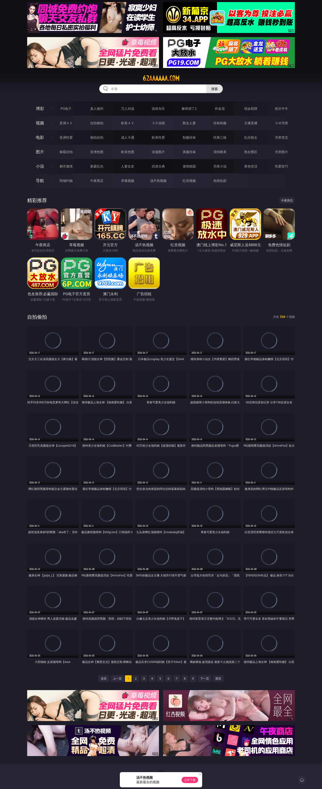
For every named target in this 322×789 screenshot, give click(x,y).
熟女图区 (250, 152)
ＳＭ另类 (281, 123)
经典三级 (219, 137)
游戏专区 (158, 108)
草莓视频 (127, 180)
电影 (40, 137)
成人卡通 (127, 137)
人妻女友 (127, 166)
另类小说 (219, 166)
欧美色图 (127, 152)
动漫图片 (158, 152)
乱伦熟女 (250, 137)
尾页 (218, 678)
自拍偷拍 (96, 123)
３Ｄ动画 (158, 123)
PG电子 (66, 108)
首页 (104, 678)
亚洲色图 (96, 152)
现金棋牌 (250, 108)
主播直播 (250, 123)
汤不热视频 (158, 180)
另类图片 (281, 152)
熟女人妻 (189, 123)
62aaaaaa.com (161, 78)
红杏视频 (189, 180)
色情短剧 (219, 180)
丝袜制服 (219, 123)
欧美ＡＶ (127, 123)
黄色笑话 (250, 166)
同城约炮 (66, 180)
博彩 (40, 108)
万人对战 (127, 108)
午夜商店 (96, 180)
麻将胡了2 (189, 108)
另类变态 (281, 137)
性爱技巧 (281, 166)
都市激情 (66, 166)
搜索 (214, 89)
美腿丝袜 (189, 152)
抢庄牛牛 (281, 108)
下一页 (204, 678)
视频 (40, 123)
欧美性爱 (158, 137)
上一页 (117, 678)
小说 (40, 166)
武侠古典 (158, 166)
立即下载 (190, 780)
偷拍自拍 (96, 137)
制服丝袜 (189, 137)
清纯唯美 (219, 152)
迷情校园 (189, 166)
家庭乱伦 (96, 166)
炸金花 (220, 108)
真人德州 (96, 108)
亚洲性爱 (66, 137)
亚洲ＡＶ (66, 123)
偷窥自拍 (66, 152)
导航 (40, 180)
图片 (40, 152)
